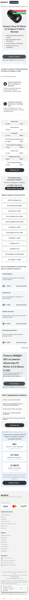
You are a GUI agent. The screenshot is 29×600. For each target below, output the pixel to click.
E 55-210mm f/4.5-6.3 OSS (14, 232)
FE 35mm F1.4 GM (14, 227)
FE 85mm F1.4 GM (14, 238)
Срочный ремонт (5, 521)
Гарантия (3, 517)
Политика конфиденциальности (14, 578)
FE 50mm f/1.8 (14, 249)
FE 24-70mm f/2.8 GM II (14, 205)
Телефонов (4, 537)
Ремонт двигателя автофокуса (14, 145)
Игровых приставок (6, 535)
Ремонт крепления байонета (14, 162)
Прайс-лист (4, 519)
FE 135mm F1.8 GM (14, 259)
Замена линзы (14, 150)
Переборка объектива (14, 156)
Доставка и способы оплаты (8, 523)
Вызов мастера (14, 2)
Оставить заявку (14, 483)
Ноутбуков (3, 540)
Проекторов (4, 542)
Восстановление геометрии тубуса (14, 139)
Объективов (4, 548)
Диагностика (4, 526)
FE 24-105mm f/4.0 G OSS (14, 216)
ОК (20, 588)
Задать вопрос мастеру (14, 188)
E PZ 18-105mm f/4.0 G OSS (14, 222)
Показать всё (14, 170)
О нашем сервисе (5, 514)
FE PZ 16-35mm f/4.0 (14, 200)
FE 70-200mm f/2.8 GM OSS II (14, 254)
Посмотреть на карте (8, 562)
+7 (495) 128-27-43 (14, 185)
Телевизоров (4, 544)
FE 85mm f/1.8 (14, 243)
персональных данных (20, 60)
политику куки (11, 587)
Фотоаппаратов (5, 546)
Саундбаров (4, 551)
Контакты (3, 528)
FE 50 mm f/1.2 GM (14, 211)
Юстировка (14, 133)
